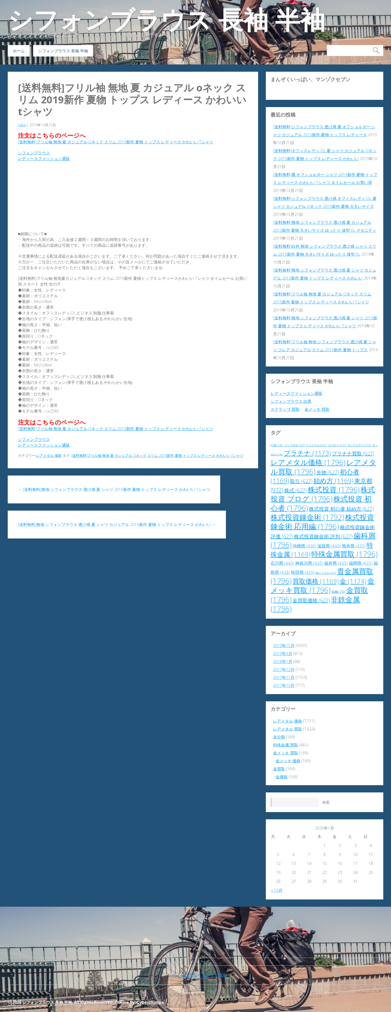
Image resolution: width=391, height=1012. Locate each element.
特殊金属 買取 (285, 745)
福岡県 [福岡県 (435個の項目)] (361, 563)
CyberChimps (150, 1002)
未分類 (279, 737)
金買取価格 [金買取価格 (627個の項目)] (311, 600)
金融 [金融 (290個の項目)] (338, 591)
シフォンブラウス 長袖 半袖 (166, 20)
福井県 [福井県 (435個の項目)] (336, 563)
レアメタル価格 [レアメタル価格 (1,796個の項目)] (308, 462)
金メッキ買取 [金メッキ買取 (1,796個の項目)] (323, 585)
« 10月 (277, 890)
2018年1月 (282, 661)
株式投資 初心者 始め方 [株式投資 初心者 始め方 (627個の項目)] (341, 508)
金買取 (279, 769)
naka (22, 124)
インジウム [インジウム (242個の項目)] (316, 445)
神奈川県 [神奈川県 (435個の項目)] (309, 563)
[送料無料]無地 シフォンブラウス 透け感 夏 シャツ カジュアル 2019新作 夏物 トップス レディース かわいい (117, 524)
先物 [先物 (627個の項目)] (327, 472)
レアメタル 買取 (287, 729)
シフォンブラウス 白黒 (291, 401)
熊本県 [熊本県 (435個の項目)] (354, 546)
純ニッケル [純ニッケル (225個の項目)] (326, 573)
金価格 (282, 776)
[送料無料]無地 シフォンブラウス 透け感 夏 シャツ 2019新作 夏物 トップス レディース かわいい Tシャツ (114, 489)
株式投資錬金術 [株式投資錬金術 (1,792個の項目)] (307, 517)
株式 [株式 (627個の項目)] (295, 490)
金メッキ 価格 (288, 761)
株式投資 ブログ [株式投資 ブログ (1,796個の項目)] (323, 494)
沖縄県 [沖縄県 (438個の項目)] (304, 546)
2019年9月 (282, 653)
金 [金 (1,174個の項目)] (353, 581)
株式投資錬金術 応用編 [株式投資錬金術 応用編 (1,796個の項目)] (322, 521)
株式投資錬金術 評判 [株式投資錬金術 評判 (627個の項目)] (323, 536)
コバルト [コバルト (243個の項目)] (337, 445)
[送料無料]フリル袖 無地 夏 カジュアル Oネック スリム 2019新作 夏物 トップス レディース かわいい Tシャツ (132, 99)
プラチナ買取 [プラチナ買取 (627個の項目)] (353, 453)
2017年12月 (283, 669)
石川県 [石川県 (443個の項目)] (282, 563)
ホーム (19, 51)
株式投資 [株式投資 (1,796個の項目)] (334, 489)
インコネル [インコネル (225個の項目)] (294, 445)
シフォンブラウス (34, 153)
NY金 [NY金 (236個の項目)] (277, 445)
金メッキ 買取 (316, 409)
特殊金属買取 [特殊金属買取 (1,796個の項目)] (344, 554)
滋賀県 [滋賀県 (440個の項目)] (329, 546)
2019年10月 (283, 645)
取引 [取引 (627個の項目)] (301, 481)
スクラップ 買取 (285, 409)
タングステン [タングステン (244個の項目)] (359, 445)
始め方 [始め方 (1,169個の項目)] (333, 480)
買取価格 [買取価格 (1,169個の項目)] (316, 581)
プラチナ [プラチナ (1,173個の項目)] (307, 453)
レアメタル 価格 (49, 455)
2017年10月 (283, 685)
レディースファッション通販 (44, 158)
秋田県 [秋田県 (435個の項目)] (303, 572)
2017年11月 (283, 677)
